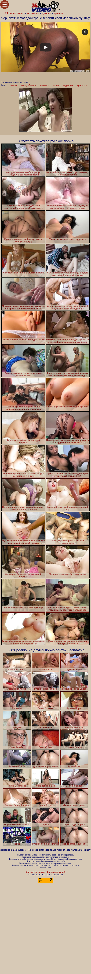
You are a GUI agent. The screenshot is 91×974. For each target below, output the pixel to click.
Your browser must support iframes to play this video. (45, 56)
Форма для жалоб (56, 872)
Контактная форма (35, 872)
